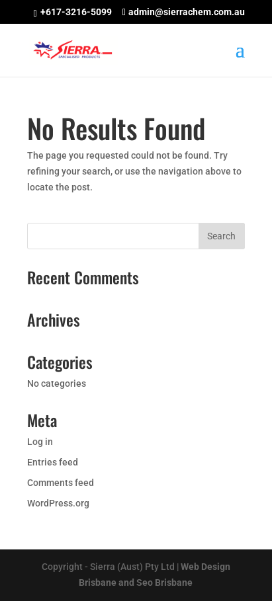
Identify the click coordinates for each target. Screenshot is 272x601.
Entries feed (52, 462)
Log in (40, 441)
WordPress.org (58, 503)
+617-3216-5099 (76, 12)
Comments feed (60, 482)
